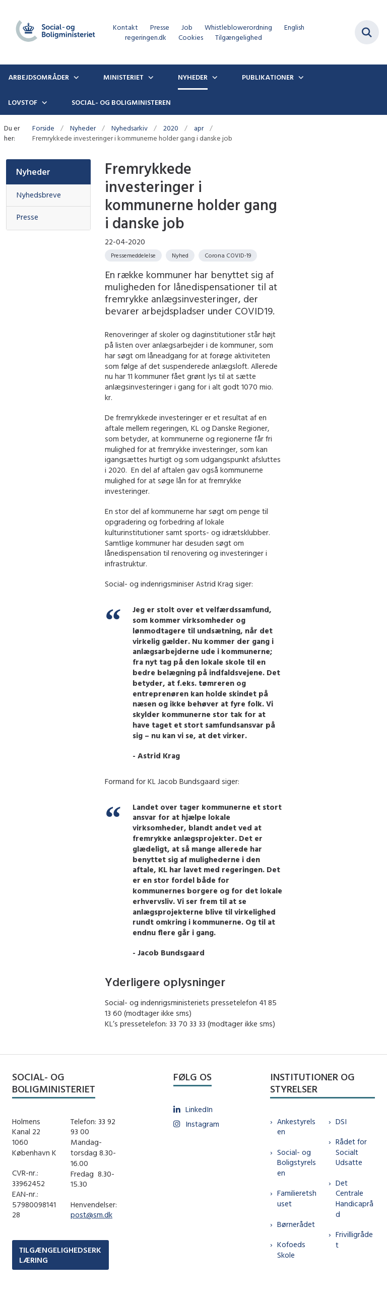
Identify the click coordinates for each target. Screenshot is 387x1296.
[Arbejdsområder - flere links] (75, 77)
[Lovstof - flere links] (43, 102)
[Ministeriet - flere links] (150, 77)
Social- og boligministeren (121, 102)
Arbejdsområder (38, 77)
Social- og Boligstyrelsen (296, 1162)
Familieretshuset (296, 1198)
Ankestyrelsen (296, 1127)
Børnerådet (296, 1224)
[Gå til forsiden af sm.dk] (52, 32)
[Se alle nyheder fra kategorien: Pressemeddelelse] (133, 255)
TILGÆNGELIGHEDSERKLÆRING (60, 1254)
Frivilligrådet (354, 1239)
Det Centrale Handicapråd (354, 1198)
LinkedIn (199, 1109)
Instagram (202, 1124)
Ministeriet (123, 77)
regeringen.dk (145, 37)
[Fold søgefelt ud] (367, 32)
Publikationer (268, 77)
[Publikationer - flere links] (300, 77)
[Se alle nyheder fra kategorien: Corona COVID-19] (228, 255)
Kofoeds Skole (291, 1250)
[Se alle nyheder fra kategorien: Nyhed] (180, 255)
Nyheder (193, 77)
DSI (341, 1121)
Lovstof (22, 102)
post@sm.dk (91, 1214)
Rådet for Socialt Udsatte (351, 1152)
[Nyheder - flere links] (214, 77)
